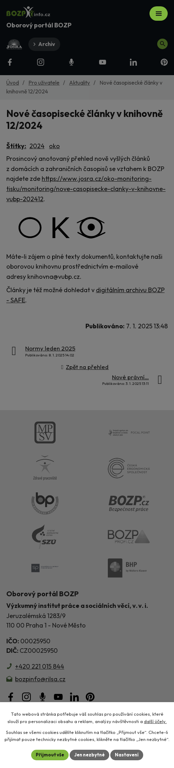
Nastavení (127, 754)
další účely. (155, 721)
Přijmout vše (50, 754)
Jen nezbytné (89, 754)
